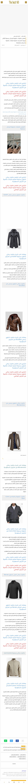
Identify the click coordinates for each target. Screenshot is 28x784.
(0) (3, 45)
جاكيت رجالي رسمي (17, 36)
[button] (17, 741)
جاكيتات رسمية (13, 756)
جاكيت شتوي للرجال (21, 756)
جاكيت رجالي (23, 36)
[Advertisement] (14, 19)
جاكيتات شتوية (22, 758)
